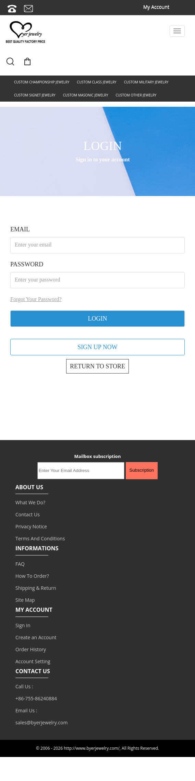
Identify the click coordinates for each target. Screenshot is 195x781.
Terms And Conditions (40, 538)
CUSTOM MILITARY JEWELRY (146, 82)
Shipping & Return (35, 588)
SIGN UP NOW (97, 347)
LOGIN (97, 318)
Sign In (23, 625)
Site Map (25, 600)
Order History (30, 649)
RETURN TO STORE (97, 366)
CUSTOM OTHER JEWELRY (135, 95)
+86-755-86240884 (36, 698)
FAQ (20, 564)
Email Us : (26, 710)
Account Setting (32, 661)
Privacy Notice (31, 526)
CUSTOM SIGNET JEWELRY (35, 95)
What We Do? (30, 502)
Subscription (142, 470)
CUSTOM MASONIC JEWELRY (85, 95)
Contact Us (27, 514)
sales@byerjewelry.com (41, 722)
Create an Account (36, 637)
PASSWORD (26, 264)
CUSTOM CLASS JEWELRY (96, 82)
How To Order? (32, 576)
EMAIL (20, 229)
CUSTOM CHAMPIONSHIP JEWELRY (41, 82)
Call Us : (24, 686)
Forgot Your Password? (36, 299)
